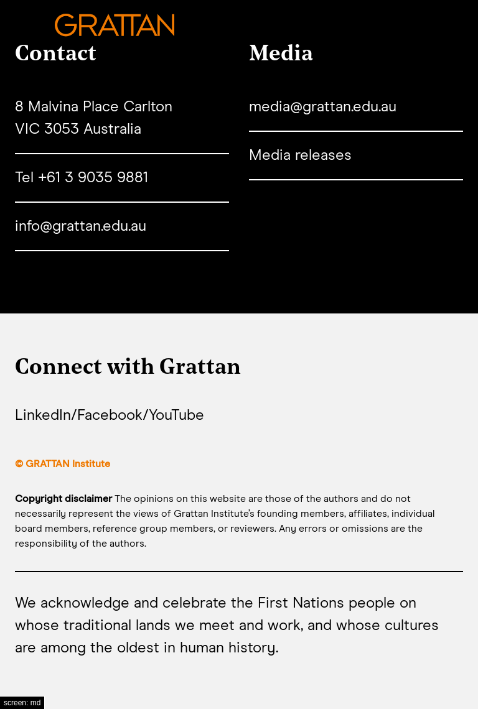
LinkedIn (43, 415)
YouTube (176, 415)
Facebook (110, 415)
